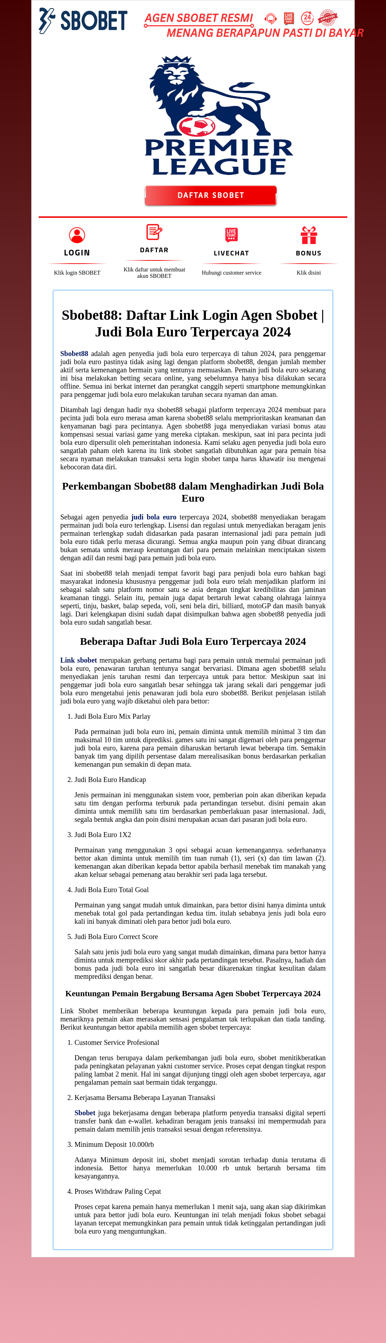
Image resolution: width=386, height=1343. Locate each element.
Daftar (154, 249)
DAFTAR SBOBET (211, 195)
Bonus (309, 252)
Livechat (231, 252)
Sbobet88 (74, 353)
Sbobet (85, 1113)
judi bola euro (153, 517)
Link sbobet (78, 660)
